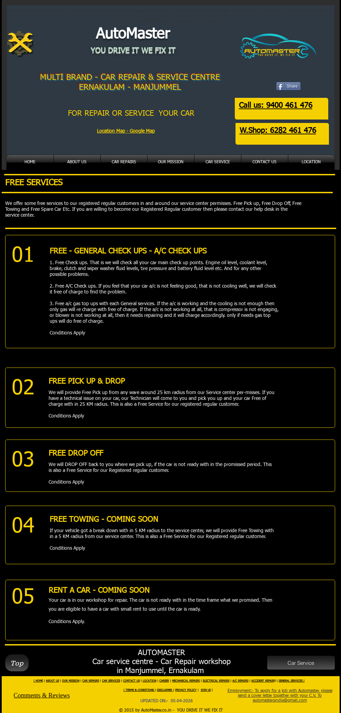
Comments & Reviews (42, 695)
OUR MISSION (70, 681)
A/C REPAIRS (240, 681)
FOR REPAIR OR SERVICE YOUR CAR (132, 113)
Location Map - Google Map (126, 131)
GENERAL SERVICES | (291, 681)
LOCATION (149, 681)
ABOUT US (52, 681)
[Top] (17, 662)
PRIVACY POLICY (186, 690)
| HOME (38, 681)
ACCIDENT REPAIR (262, 681)
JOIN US (206, 690)
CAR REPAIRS (90, 681)
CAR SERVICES (111, 681)
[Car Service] (301, 663)
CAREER (164, 681)
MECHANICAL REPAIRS (186, 681)
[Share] (288, 86)
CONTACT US (131, 681)
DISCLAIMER (165, 690)
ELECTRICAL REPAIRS (216, 681)
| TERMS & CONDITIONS (139, 690)
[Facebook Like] (292, 90)
